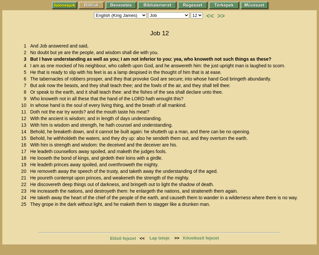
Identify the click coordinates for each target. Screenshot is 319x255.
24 (25, 197)
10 (25, 105)
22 (25, 184)
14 (25, 131)
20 (25, 171)
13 (25, 125)
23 (25, 191)
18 (25, 158)
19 (25, 164)
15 (25, 138)
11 (25, 111)
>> (221, 15)
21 (25, 177)
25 (25, 204)
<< (210, 15)
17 (25, 151)
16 (25, 144)
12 (25, 118)
